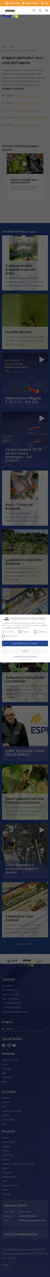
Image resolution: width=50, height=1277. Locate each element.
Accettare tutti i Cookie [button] (25, 643)
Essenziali (8, 631)
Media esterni (9, 636)
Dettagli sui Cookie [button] (25, 659)
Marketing (40, 631)
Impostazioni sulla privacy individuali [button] (25, 656)
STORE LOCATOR (31, 3)
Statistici (24, 631)
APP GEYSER (14, 3)
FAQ (46, 3)
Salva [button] (25, 650)
